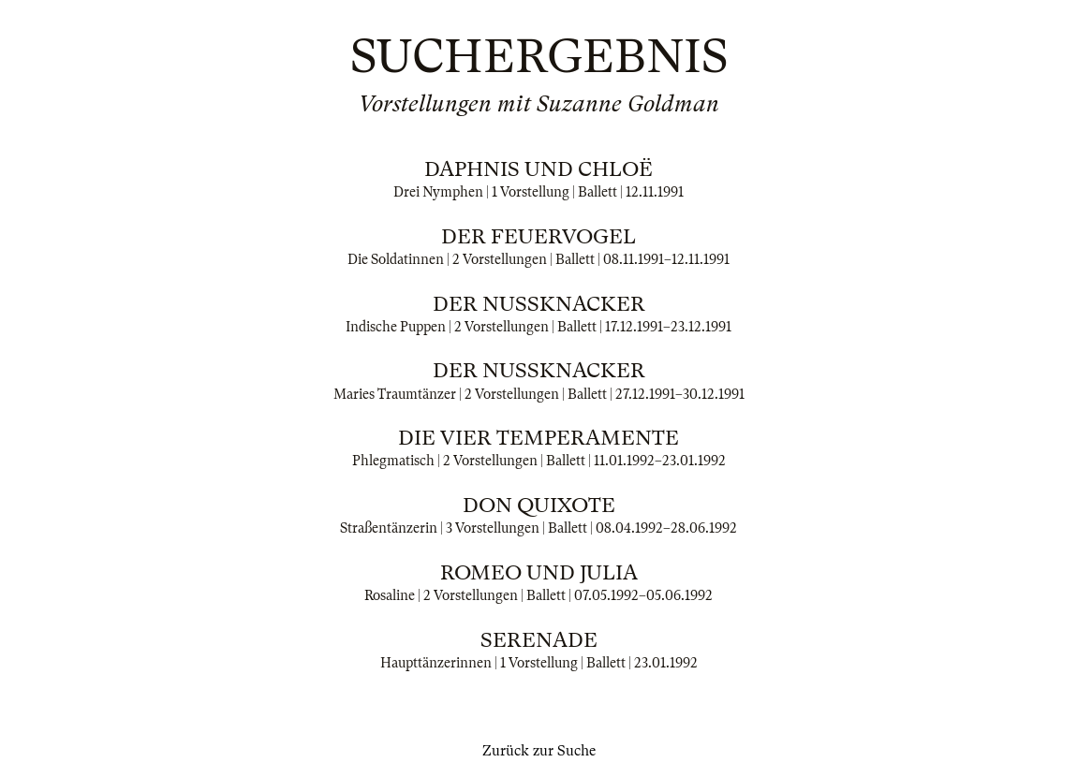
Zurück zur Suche (539, 750)
